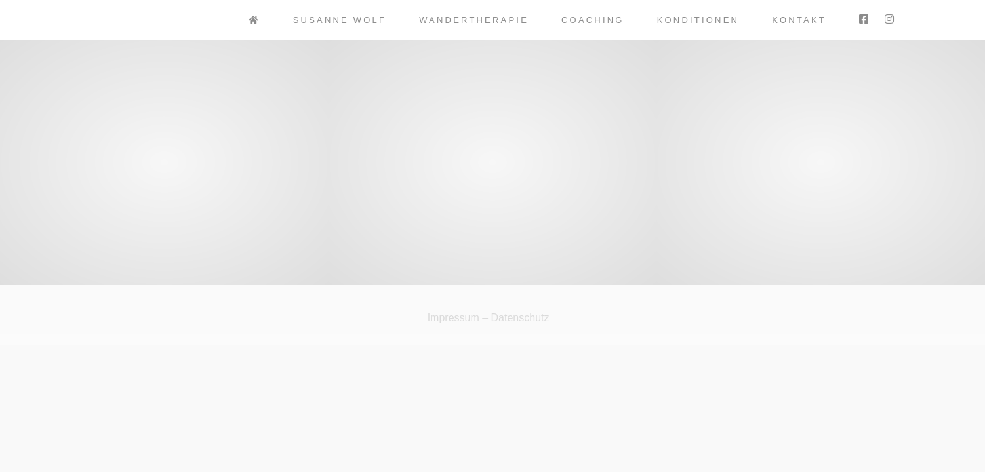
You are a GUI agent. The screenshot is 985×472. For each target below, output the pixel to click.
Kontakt (799, 20)
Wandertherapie (474, 20)
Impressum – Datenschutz (489, 317)
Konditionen (698, 20)
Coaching (592, 20)
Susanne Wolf (339, 20)
